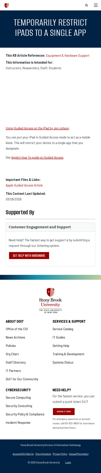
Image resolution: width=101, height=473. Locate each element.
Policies (11, 345)
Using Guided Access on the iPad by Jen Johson (37, 128)
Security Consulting (19, 406)
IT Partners (13, 370)
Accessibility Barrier (23, 453)
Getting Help (61, 345)
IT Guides (59, 337)
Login (68, 462)
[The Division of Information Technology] (7, 5)
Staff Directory (16, 362)
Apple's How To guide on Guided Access (37, 157)
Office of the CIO (17, 329)
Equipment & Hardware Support (67, 55)
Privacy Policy (60, 453)
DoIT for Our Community (22, 379)
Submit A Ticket (64, 411)
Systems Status (63, 362)
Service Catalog (63, 329)
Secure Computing (18, 397)
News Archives (15, 337)
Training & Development (68, 354)
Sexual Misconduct (79, 453)
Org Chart (12, 354)
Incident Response (18, 422)
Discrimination (43, 453)
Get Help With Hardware (29, 255)
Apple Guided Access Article (24, 185)
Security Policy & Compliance (25, 414)
